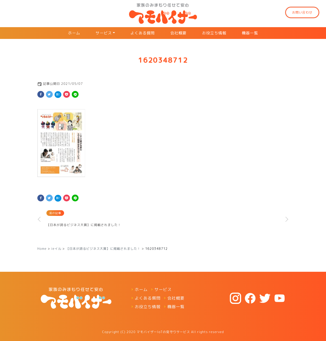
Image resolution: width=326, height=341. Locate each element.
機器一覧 (250, 33)
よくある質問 (142, 33)
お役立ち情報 (214, 33)
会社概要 (178, 33)
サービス (104, 33)
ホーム (74, 33)
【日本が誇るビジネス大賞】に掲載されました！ (83, 225)
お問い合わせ (302, 12)
